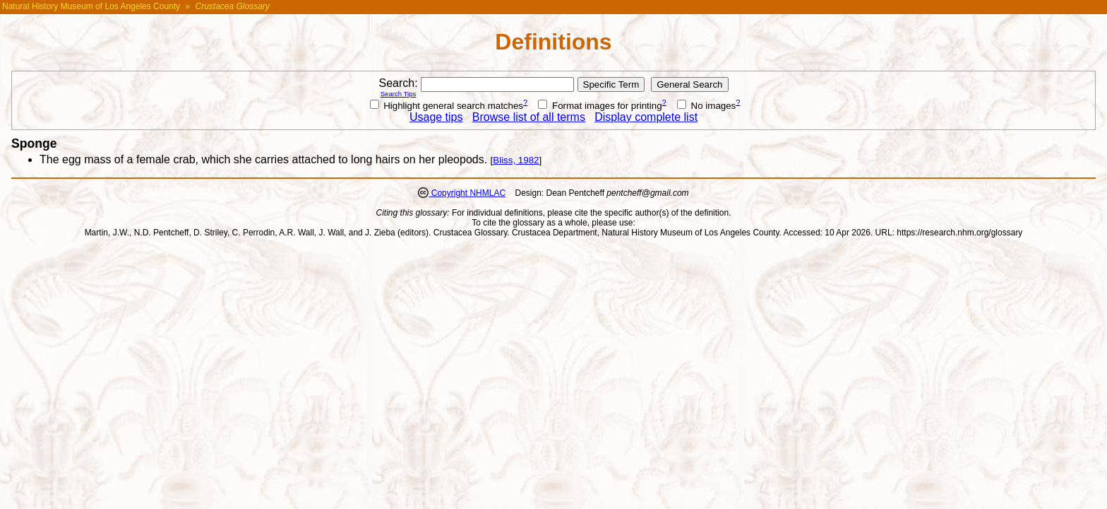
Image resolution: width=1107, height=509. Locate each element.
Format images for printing (600, 105)
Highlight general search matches (447, 105)
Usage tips (436, 117)
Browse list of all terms (528, 117)
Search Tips (399, 94)
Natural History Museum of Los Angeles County (91, 6)
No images (706, 105)
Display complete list (646, 117)
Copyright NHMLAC (467, 193)
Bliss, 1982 (516, 160)
